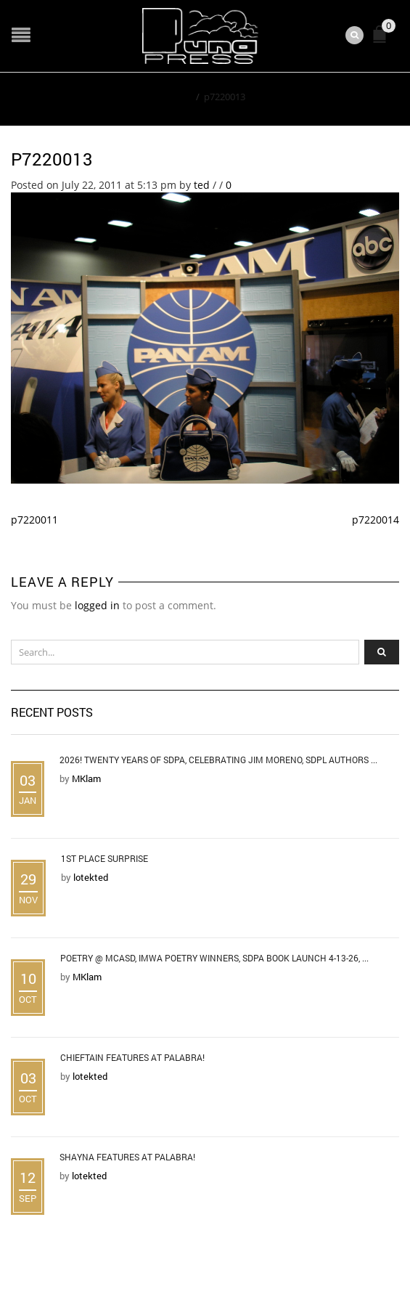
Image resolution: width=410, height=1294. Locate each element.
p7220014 (375, 519)
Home (178, 96)
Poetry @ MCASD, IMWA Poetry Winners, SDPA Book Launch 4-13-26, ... (214, 958)
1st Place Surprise (104, 858)
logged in (97, 605)
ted (202, 185)
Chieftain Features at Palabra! (132, 1057)
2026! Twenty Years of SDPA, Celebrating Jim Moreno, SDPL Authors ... (218, 759)
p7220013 (52, 159)
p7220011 (34, 519)
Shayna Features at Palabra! (127, 1157)
